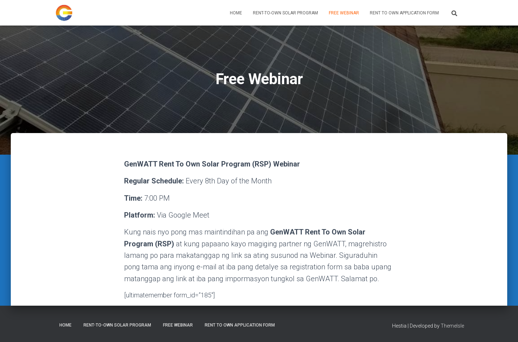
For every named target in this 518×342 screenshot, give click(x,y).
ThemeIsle (452, 326)
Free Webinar (344, 12)
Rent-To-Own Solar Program (285, 12)
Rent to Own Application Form (404, 12)
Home (236, 12)
